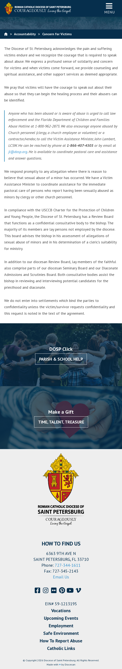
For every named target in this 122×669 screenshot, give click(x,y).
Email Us (61, 577)
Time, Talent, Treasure (61, 422)
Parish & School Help (61, 359)
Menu (109, 8)
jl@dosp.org (17, 151)
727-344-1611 (68, 565)
